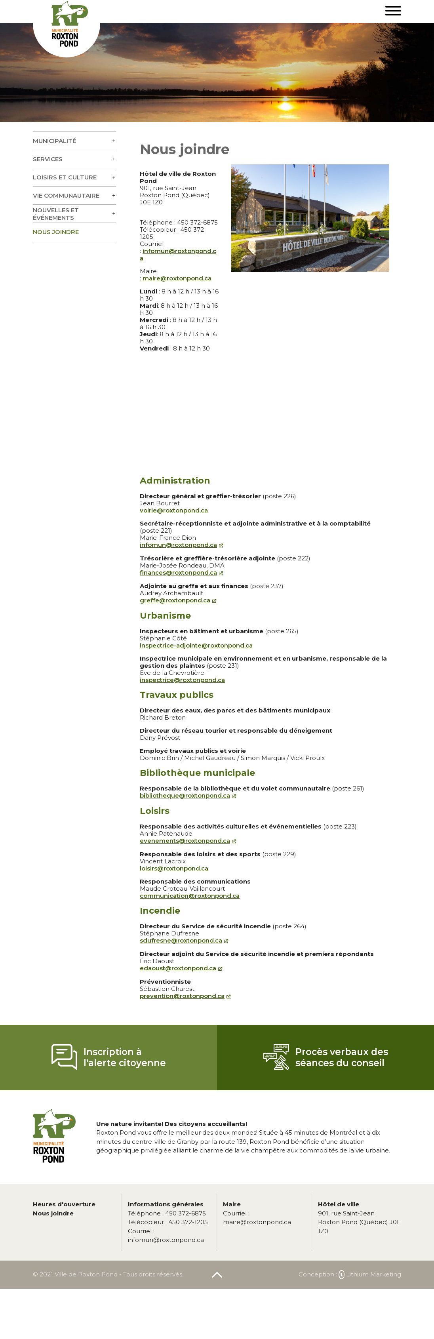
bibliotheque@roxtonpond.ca (185, 795)
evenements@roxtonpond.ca (185, 840)
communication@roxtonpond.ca (190, 895)
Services (48, 159)
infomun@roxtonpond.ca (178, 254)
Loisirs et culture (65, 177)
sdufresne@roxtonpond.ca (181, 940)
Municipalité (54, 141)
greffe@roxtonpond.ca (175, 600)
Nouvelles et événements (56, 213)
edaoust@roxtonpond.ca (178, 968)
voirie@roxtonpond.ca (174, 510)
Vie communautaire (66, 195)
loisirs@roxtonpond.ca (174, 868)
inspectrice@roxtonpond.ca (182, 680)
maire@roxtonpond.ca (177, 278)
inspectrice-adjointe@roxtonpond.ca (196, 645)
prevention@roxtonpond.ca (182, 996)
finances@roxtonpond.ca (178, 572)
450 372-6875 (167, 1213)
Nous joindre (56, 232)
